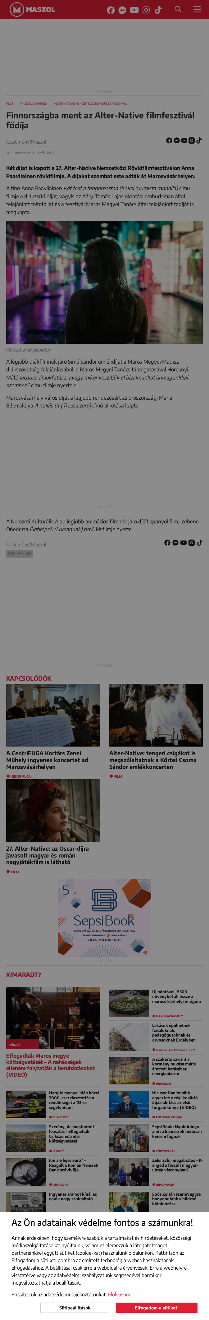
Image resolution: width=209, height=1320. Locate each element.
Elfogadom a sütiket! (157, 1307)
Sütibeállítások (74, 1307)
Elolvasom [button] (119, 1294)
